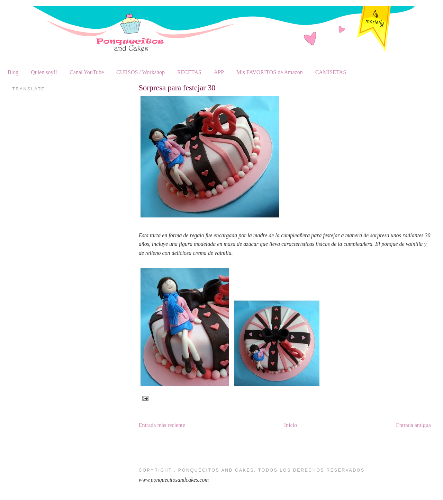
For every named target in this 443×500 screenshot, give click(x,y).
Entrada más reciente (162, 425)
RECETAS (189, 72)
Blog (13, 72)
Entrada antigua (413, 425)
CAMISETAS (330, 72)
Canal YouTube (87, 72)
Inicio (290, 425)
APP (219, 72)
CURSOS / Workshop (140, 72)
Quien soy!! (44, 72)
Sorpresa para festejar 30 (177, 87)
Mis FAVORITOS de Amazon (269, 72)
